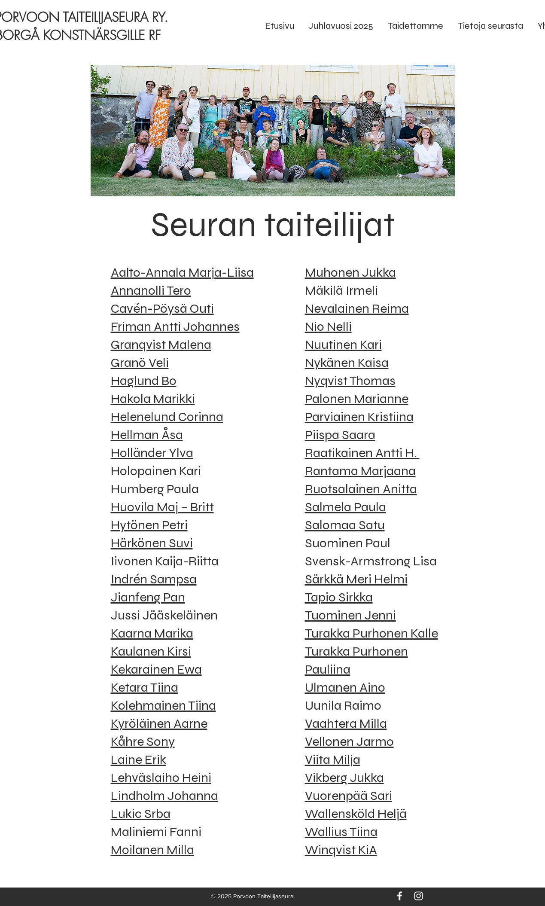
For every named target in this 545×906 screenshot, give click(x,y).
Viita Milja (332, 759)
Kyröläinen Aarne (159, 723)
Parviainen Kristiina (359, 416)
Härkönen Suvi (152, 543)
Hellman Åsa (147, 434)
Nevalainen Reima (357, 308)
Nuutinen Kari (343, 344)
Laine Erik (138, 759)
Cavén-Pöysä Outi (162, 308)
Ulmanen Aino (345, 687)
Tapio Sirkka (339, 597)
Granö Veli (140, 362)
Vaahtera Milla (346, 723)
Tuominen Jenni (350, 615)
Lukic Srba (141, 813)
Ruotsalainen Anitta (361, 489)
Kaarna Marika (152, 633)
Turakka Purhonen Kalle (371, 633)
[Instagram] (418, 896)
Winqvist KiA (341, 849)
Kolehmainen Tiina (163, 705)
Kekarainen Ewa (156, 669)
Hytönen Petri (149, 525)
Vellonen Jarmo (349, 741)
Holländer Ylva (152, 453)
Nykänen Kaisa (347, 362)
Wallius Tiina (341, 831)
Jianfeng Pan (148, 597)
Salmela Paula (345, 507)
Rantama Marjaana (360, 471)
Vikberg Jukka (344, 777)
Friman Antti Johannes (175, 326)
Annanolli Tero (151, 290)
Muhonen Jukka (350, 272)
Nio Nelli (328, 326)
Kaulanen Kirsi (151, 651)
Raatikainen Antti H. (362, 453)
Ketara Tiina (144, 687)
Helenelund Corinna (167, 416)
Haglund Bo (144, 380)
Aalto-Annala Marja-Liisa (182, 272)
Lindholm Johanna (164, 795)
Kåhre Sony (143, 741)
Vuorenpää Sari (348, 795)
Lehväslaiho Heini (161, 777)
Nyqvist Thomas (350, 380)
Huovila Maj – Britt (162, 507)
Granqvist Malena (161, 344)
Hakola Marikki (153, 398)
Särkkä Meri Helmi (356, 579)
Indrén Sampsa (154, 579)
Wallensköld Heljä (356, 813)
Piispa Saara (340, 434)
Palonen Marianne (356, 398)
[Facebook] (399, 896)
